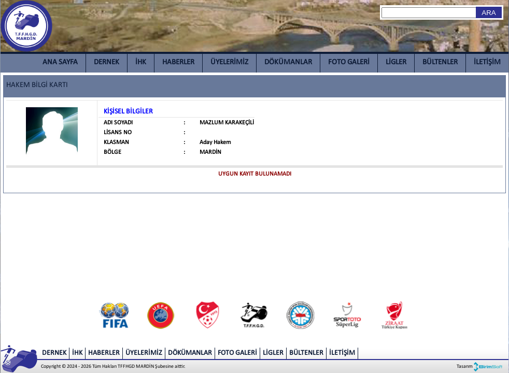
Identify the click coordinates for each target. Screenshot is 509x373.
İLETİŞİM (487, 62)
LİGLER (396, 62)
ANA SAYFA (60, 62)
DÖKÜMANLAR (288, 62)
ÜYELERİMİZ (229, 62)
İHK (140, 62)
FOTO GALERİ (349, 62)
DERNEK (106, 62)
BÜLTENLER (440, 62)
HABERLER (178, 62)
